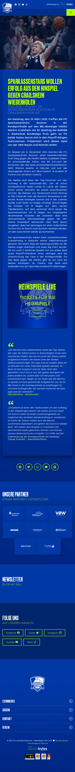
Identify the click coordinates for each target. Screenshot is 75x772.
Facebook (13, 632)
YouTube (12, 642)
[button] (20, 466)
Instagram (55, 632)
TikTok (31, 642)
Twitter (34, 632)
